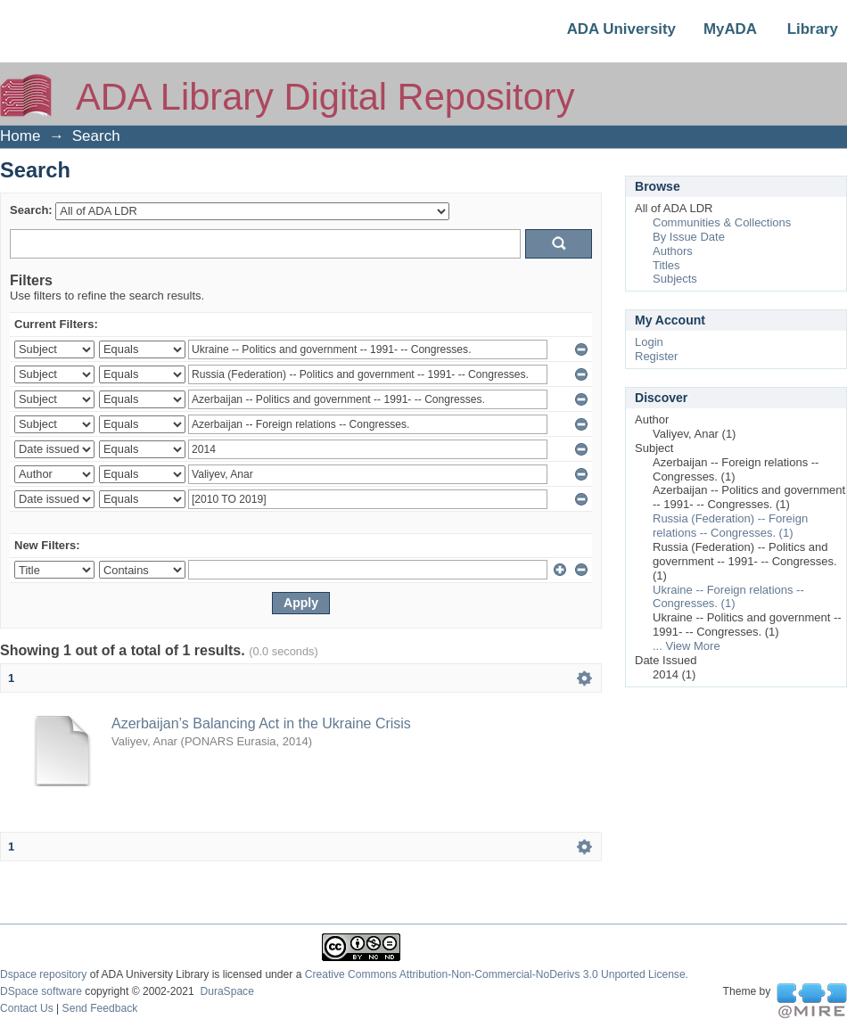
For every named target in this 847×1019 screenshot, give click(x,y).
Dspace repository (43, 974)
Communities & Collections (722, 222)
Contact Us (26, 1008)
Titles (666, 265)
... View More (686, 646)
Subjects (675, 278)
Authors (673, 251)
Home (20, 135)
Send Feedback (100, 1008)
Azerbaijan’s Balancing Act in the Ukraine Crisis (261, 723)
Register (656, 356)
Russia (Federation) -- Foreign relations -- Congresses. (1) (730, 525)
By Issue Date (689, 236)
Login (649, 342)
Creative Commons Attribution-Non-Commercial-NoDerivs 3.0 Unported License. (496, 974)
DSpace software (41, 991)
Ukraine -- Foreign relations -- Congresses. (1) (728, 597)
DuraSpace (226, 991)
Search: (31, 210)
